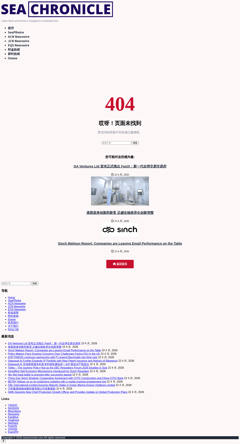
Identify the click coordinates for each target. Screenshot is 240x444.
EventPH (13, 432)
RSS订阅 (13, 329)
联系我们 (13, 322)
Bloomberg (14, 411)
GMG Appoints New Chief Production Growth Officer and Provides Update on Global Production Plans (67, 392)
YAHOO (12, 405)
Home (11, 297)
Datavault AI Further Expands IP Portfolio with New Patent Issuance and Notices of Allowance (63, 360)
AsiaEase (13, 420)
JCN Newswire (18, 41)
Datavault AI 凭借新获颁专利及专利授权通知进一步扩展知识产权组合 (48, 364)
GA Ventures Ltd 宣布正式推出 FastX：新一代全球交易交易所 (120, 166)
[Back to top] (3, 441)
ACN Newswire (18, 36)
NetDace (13, 423)
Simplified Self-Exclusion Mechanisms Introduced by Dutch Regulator (48, 371)
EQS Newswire (18, 45)
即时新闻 (14, 54)
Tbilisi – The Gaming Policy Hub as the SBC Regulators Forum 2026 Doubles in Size (57, 367)
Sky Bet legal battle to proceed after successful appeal (40, 374)
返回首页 (120, 263)
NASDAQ (13, 408)
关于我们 (13, 326)
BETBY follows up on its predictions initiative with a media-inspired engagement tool (57, 381)
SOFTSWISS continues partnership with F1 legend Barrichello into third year (53, 357)
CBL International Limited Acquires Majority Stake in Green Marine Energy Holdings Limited (61, 385)
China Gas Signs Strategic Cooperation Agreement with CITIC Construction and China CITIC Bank (65, 378)
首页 (11, 28)
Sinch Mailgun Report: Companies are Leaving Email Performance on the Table (120, 243)
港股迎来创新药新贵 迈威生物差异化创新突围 (120, 212)
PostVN (12, 426)
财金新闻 (14, 49)
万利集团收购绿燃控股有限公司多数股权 (32, 388)
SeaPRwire (16, 32)
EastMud (13, 417)
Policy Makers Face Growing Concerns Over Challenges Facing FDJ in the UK (54, 353)
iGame (12, 58)
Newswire (13, 414)
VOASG (12, 429)
